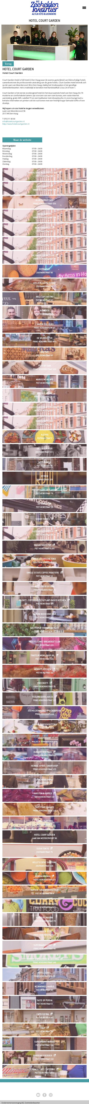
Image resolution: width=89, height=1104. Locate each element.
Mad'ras (44, 352)
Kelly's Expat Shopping (44, 863)
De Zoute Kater (44, 449)
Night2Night (44, 738)
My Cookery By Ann (44, 587)
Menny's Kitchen (42, 669)
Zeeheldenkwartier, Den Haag (44, 9)
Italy (42, 1028)
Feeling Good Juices (42, 697)
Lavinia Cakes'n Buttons (44, 725)
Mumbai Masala (42, 876)
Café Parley (42, 187)
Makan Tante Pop (42, 545)
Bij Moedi (44, 311)
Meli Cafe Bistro (44, 297)
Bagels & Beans (44, 821)
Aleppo (44, 435)
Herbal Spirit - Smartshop (44, 766)
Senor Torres (42, 519)
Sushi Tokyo (42, 849)
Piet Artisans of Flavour (44, 490)
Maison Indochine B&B (44, 614)
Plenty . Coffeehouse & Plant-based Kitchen (42, 601)
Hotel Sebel (44, 973)
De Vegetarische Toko (44, 559)
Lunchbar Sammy (44, 780)
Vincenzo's (42, 683)
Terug (8, 64)
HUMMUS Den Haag (42, 752)
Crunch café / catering (43, 1070)
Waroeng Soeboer (42, 1056)
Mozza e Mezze (44, 394)
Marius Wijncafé (44, 380)
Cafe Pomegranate (44, 807)
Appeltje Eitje (44, 932)
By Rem (44, 476)
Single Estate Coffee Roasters (43, 573)
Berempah (44, 269)
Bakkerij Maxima (44, 918)
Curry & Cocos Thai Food (44, 904)
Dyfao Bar (43, 242)
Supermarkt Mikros (44, 1042)
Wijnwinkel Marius (44, 987)
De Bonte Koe (44, 504)
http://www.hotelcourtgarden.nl (15, 124)
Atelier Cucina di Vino (44, 283)
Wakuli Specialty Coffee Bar (42, 173)
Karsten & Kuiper (43, 794)
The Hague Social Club (42, 256)
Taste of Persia (44, 1001)
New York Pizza (43, 228)
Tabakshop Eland (44, 421)
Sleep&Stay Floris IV (42, 532)
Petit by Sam (44, 366)
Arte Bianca (44, 463)
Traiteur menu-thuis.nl (43, 656)
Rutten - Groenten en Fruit (44, 890)
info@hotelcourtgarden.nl (13, 121)
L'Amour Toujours (44, 325)
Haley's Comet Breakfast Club (44, 642)
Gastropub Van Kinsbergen (44, 628)
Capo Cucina (42, 1014)
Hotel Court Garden (44, 835)
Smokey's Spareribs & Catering (42, 959)
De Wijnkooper (44, 338)
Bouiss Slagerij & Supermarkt (44, 407)
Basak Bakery (44, 214)
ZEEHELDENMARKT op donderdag (44, 711)
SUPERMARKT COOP (42, 945)
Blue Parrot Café (44, 200)
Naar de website (22, 140)
